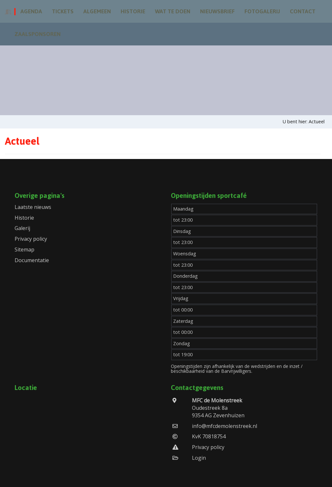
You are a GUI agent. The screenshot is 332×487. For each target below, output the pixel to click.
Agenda (31, 11)
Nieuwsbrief (217, 11)
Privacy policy (31, 238)
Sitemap (24, 249)
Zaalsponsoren (38, 34)
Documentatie (32, 260)
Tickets (63, 11)
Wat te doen (172, 11)
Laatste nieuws (33, 207)
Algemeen (97, 11)
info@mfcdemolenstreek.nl (224, 426)
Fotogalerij (262, 11)
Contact (302, 11)
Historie (133, 11)
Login (199, 457)
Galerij (22, 228)
